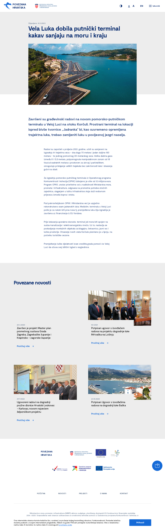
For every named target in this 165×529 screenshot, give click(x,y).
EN (141, 6)
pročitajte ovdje (65, 525)
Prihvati (140, 522)
